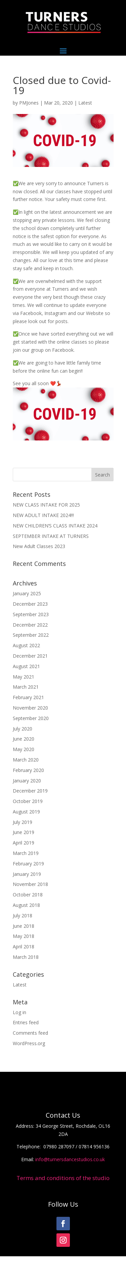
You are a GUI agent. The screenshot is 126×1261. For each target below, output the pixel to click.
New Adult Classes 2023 (39, 546)
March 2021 (26, 687)
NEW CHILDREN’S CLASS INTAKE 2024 (55, 525)
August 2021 (26, 666)
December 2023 (30, 604)
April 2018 (23, 946)
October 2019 (28, 801)
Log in (19, 1012)
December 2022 (30, 625)
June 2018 (23, 926)
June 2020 (23, 739)
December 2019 (30, 790)
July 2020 (22, 728)
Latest (85, 102)
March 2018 (26, 957)
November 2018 (30, 884)
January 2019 (27, 874)
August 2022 (26, 645)
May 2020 (23, 749)
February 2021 (28, 697)
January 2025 (27, 593)
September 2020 (31, 718)
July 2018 (22, 915)
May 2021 (23, 677)
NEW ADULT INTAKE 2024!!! (43, 515)
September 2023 (31, 614)
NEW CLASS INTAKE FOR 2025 (46, 504)
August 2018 (26, 905)
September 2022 (31, 635)
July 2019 (22, 822)
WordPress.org (29, 1043)
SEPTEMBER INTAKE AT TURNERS (51, 536)
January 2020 (27, 780)
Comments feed (30, 1033)
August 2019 (26, 811)
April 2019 (23, 842)
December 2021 (30, 656)
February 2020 (28, 770)
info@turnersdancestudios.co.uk (70, 1159)
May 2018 (23, 936)
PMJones (29, 102)
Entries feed (26, 1022)
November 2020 (30, 708)
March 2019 (26, 853)
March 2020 (26, 759)
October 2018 (28, 894)
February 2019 (28, 863)
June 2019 (23, 832)
